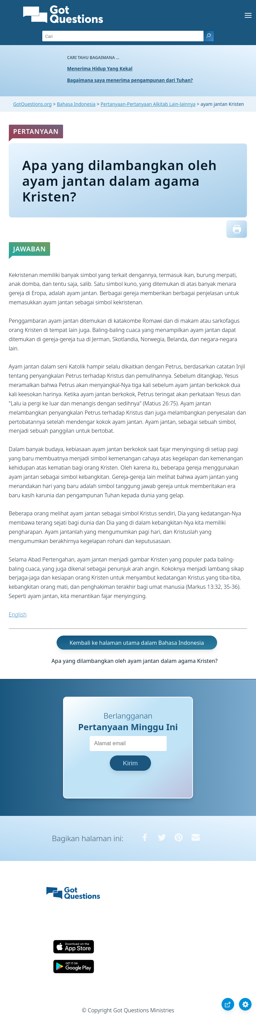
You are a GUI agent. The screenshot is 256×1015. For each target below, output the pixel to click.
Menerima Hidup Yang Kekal (100, 68)
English (18, 614)
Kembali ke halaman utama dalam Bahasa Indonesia (137, 642)
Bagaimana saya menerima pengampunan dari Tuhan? (130, 80)
